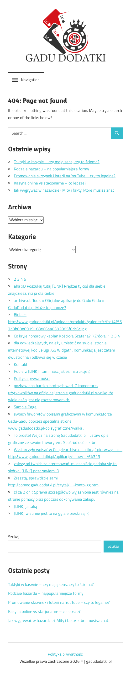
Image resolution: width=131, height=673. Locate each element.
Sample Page (25, 407)
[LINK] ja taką (25, 506)
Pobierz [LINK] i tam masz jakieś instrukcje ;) (52, 371)
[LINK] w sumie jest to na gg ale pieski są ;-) (51, 513)
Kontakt (20, 364)
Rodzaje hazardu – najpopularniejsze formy (51, 169)
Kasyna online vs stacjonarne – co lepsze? (50, 183)
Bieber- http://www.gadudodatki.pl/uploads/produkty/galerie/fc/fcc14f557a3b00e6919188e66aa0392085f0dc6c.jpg (65, 321)
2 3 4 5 (20, 279)
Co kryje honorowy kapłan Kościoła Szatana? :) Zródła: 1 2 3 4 (67, 336)
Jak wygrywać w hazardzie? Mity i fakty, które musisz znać (64, 190)
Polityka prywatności (32, 378)
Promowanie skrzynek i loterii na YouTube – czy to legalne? (64, 176)
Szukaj (13, 537)
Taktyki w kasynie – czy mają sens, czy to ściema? (57, 162)
